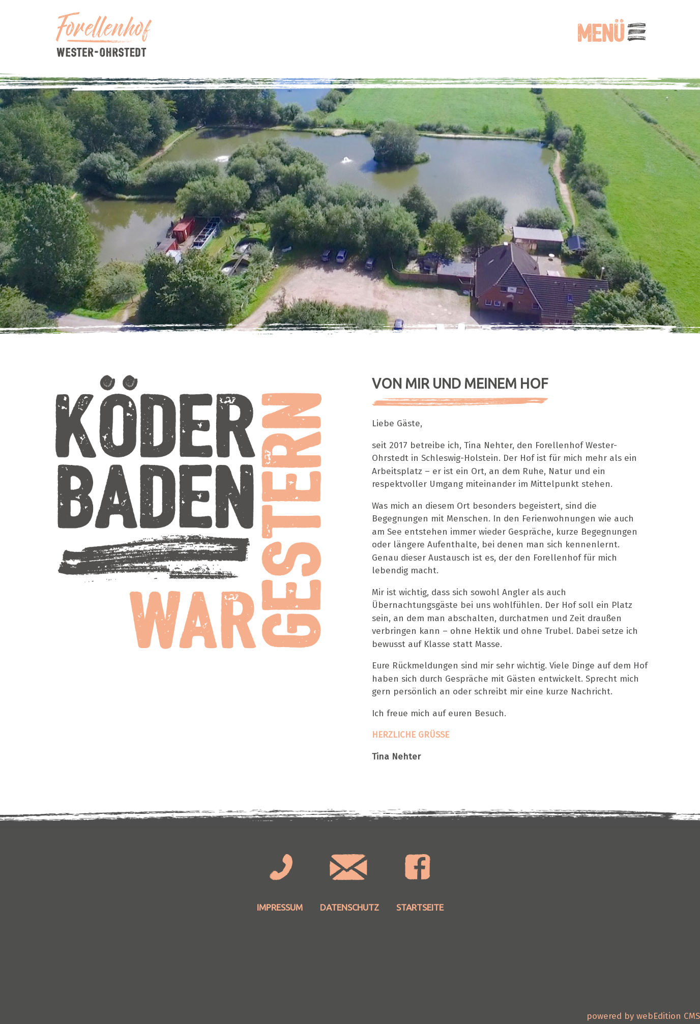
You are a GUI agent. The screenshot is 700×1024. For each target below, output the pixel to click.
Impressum (280, 907)
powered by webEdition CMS (643, 1016)
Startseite (420, 907)
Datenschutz (349, 907)
